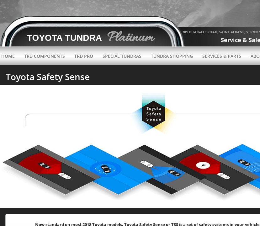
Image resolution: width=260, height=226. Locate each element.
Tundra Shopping (172, 56)
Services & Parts (221, 56)
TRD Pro (83, 56)
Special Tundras (122, 56)
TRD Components (44, 56)
